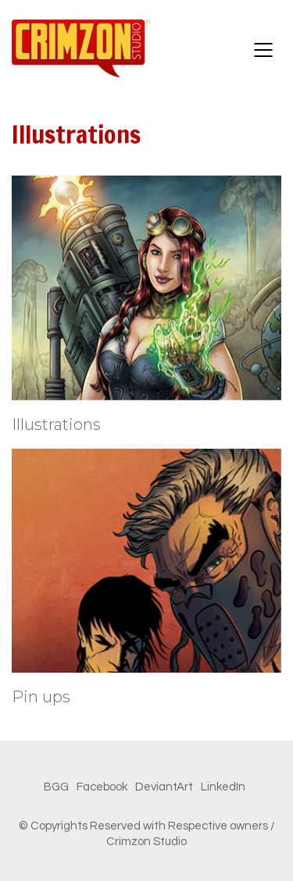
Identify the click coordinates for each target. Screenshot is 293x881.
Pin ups (41, 696)
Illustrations (56, 424)
